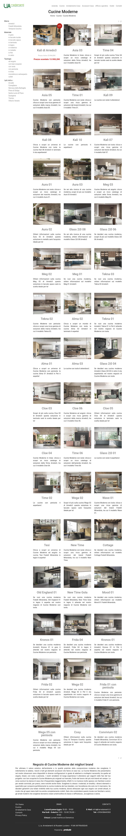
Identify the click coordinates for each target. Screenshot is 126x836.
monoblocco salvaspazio (17, 74)
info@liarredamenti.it (102, 809)
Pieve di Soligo (13, 91)
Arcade (11, 83)
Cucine (62, 6)
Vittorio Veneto (14, 101)
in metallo (12, 50)
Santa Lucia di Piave (16, 93)
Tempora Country (14, 29)
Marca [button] (6, 21)
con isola (11, 67)
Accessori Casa (88, 6)
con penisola (13, 69)
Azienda (55, 6)
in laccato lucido (14, 37)
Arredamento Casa (73, 6)
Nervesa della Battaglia (17, 88)
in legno (11, 45)
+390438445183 (104, 812)
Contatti (119, 6)
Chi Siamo (19, 804)
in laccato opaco (14, 40)
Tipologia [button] (7, 59)
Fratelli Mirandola (14, 26)
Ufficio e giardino (101, 6)
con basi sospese (15, 64)
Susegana (12, 96)
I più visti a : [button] (8, 80)
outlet (10, 77)
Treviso (11, 98)
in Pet (10, 53)
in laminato (12, 43)
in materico (12, 48)
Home (52, 16)
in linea (11, 72)
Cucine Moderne (69, 16)
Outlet (112, 6)
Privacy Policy (21, 815)
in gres (11, 35)
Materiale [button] (7, 32)
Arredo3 (11, 24)
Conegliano (12, 85)
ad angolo (12, 61)
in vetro (11, 55)
